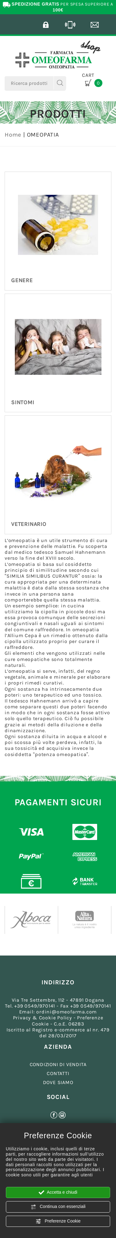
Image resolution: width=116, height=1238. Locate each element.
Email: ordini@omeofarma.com (58, 1012)
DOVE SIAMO (58, 1082)
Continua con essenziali (58, 1207)
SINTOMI (22, 402)
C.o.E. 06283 (69, 1024)
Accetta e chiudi (58, 1192)
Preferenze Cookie (58, 1221)
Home (13, 134)
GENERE (22, 280)
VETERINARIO (28, 524)
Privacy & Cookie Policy (42, 1018)
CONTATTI (58, 1073)
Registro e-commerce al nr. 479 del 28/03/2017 (71, 1033)
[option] (31, 920)
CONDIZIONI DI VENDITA (58, 1064)
